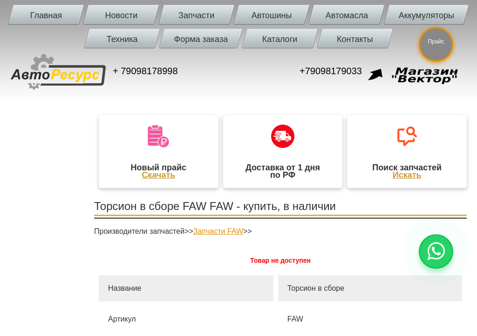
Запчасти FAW (218, 231)
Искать (407, 175)
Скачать (158, 175)
